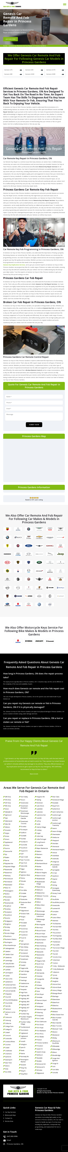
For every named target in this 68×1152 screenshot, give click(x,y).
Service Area (9, 1121)
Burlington (8, 942)
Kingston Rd (40, 797)
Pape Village (40, 988)
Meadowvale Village (40, 883)
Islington (24, 1044)
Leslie (38, 824)
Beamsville (8, 870)
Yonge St (55, 1063)
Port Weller (40, 1037)
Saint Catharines (57, 812)
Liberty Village (41, 827)
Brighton (8, 924)
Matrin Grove (40, 876)
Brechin (7, 918)
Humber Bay (25, 1014)
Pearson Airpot (41, 1000)
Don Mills (8, 1072)
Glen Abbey (24, 947)
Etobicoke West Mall (26, 903)
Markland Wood (41, 863)
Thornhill (55, 951)
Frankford (24, 935)
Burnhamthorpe (10, 945)
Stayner (54, 879)
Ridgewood (40, 1073)
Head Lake (24, 986)
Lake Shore (40, 806)
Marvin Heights (41, 873)
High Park (24, 992)
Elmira (23, 878)
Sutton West (56, 918)
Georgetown (25, 944)
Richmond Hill (41, 1064)
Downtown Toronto (24, 822)
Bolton (7, 894)
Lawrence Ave (41, 815)
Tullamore (55, 972)
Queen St (39, 1049)
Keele (22, 1050)
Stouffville (55, 899)
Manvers (39, 854)
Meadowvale (40, 879)
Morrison (39, 928)
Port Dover (40, 1025)
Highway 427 (25, 1008)
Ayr (6, 854)
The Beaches (56, 924)
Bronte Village (9, 933)
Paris (38, 991)
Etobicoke (24, 899)
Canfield (7, 970)
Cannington (9, 973)
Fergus (23, 917)
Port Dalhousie (41, 1022)
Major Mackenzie (42, 848)
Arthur (7, 845)
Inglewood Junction (24, 1037)
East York (24, 863)
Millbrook (39, 899)
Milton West (40, 905)
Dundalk (23, 836)
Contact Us (8, 1118)
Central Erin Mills (10, 988)
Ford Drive (24, 929)
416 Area (8, 800)
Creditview (8, 1051)
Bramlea (8, 909)
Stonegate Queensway (56, 889)
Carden (7, 976)
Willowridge (56, 1049)
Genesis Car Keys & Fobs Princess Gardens (50, 1092)
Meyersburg (40, 887)
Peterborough (41, 1009)
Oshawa (39, 985)
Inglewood (24, 1033)
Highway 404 (25, 1002)
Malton (38, 851)
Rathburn (39, 1055)
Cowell (7, 1048)
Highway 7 (24, 1011)
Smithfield (55, 856)
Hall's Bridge (25, 971)
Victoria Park (56, 984)
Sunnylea (55, 911)
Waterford (55, 1002)
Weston (54, 1032)
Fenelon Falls (25, 914)
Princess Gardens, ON (15, 1144)
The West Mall (57, 939)
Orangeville (40, 979)
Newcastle (39, 952)
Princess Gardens (42, 1043)
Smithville (55, 859)
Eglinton (23, 872)
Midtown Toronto (42, 896)
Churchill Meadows (11, 1000)
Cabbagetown (9, 948)
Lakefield (39, 809)
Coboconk (8, 1017)
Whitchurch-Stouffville (56, 1042)
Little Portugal (41, 839)
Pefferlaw (39, 1003)
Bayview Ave (9, 863)
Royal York (55, 806)
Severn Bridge (57, 831)
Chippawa (8, 994)
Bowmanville (9, 903)
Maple (38, 857)
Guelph (23, 965)
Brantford (8, 915)
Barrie (7, 860)
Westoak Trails (57, 1029)
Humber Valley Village (25, 1023)
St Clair (54, 873)
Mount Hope (40, 934)
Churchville (8, 1003)
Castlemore (9, 982)
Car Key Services (10, 1112)
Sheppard (55, 840)
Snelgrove (55, 862)
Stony (54, 896)
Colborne (8, 1023)
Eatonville (24, 866)
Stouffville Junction (58, 902)
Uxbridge (55, 978)
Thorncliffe (56, 945)
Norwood (39, 967)
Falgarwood (25, 911)
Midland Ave (40, 893)
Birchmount (9, 879)
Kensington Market (24, 1061)
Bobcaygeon (9, 891)
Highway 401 (25, 999)
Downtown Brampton (24, 807)
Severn (54, 828)
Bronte (7, 930)
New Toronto (41, 949)
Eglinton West (25, 875)
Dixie (6, 1069)
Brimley (7, 927)
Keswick (23, 1065)
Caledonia (8, 957)
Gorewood (24, 953)
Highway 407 (25, 1005)
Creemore (8, 1054)
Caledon (7, 951)
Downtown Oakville (24, 817)
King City (24, 1068)
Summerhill (56, 908)
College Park (9, 1026)
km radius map (34, 460)
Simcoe (54, 853)
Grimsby (23, 962)
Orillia (38, 982)
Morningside (40, 924)
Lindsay (39, 830)
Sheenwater (56, 834)
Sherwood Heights (58, 850)
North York (40, 964)
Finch (22, 920)
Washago (55, 996)
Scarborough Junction (56, 819)
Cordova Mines (10, 1042)
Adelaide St (8, 812)
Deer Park (8, 1063)
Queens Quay (40, 1052)
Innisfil (23, 1041)
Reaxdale (39, 1058)
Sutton (54, 914)
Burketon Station (10, 939)
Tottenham (56, 960)
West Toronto (57, 1026)
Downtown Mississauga (25, 812)
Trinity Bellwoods (58, 969)
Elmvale (23, 881)
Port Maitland (41, 1031)
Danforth (8, 1057)
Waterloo (55, 1005)
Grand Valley (25, 956)
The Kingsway (57, 936)
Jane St (23, 1047)
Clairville (8, 1006)
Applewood (8, 842)
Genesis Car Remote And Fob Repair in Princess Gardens (27, 46)
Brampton (8, 912)
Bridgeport (8, 921)
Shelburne (55, 837)
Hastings (24, 980)
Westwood (55, 1035)
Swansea (55, 921)
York (53, 1067)
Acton (7, 809)
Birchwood (8, 882)
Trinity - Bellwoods (58, 966)
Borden (7, 900)
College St (8, 1029)
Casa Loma (8, 979)
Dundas (23, 839)
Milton (38, 902)
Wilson (54, 1052)
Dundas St (24, 842)
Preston (39, 1040)
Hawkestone (25, 983)
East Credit (24, 857)
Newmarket (40, 955)
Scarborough (56, 815)
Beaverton (8, 873)
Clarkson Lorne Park (10, 1013)
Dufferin (23, 833)
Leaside (39, 818)
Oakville (39, 970)
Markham (39, 860)
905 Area (8, 806)
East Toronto (25, 860)
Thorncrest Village (58, 948)
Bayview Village (10, 867)
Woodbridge (56, 1055)
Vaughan (55, 981)
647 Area (8, 803)
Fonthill (23, 926)
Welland (55, 1012)
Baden (7, 857)
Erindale (23, 893)
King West (24, 1074)
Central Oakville (10, 991)
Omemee (39, 976)
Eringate (23, 896)
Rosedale (55, 803)
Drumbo (23, 827)
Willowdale (55, 1046)
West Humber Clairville (56, 1019)
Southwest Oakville (55, 866)
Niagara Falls (40, 961)
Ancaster (8, 830)
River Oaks (55, 797)
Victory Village (57, 990)
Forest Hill (24, 932)
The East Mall (56, 927)
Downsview (24, 803)
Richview (39, 1070)
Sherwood (55, 847)
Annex (7, 836)
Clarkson (8, 1009)
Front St (23, 938)
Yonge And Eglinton (55, 1059)
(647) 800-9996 (11, 39)
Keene (23, 1053)
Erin (22, 887)
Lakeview (39, 812)
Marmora (39, 870)
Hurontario (24, 1030)
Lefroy (38, 821)
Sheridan (55, 843)
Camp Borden (9, 964)
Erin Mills (24, 890)
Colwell (7, 1032)
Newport (39, 958)
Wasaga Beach (57, 993)
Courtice (8, 1045)
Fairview (23, 908)
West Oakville (56, 1023)
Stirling (54, 885)
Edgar (23, 869)
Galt (22, 941)
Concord (8, 1035)
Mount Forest (41, 931)
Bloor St (7, 888)
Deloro (7, 1066)
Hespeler (24, 989)
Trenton (55, 963)
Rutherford (56, 809)
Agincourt (8, 815)
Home (5, 46)
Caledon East (9, 954)
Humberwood (25, 1027)
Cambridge (8, 961)
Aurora (7, 848)
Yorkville (55, 1073)
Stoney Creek (56, 893)
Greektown (24, 959)
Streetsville (56, 905)
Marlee (38, 867)
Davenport (8, 1060)
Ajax (6, 818)
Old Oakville (40, 973)
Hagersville (24, 968)
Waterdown (56, 999)
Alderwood (8, 821)
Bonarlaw (8, 897)
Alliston (7, 827)
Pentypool (39, 1006)
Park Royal (40, 994)
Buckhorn (8, 936)
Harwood (24, 977)
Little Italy (39, 836)
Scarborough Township (56, 824)
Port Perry (39, 1034)
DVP (22, 854)
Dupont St (24, 851)
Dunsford (24, 848)
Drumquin (24, 830)
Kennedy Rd (25, 1057)
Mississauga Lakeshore (40, 915)
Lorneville (39, 845)
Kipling (38, 800)
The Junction (56, 933)
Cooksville (8, 1039)
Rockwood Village (58, 800)
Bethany (8, 876)
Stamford (55, 876)
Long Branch (40, 842)
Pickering (39, 1012)
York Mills (55, 1070)
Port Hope (39, 1028)
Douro (23, 800)
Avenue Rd (8, 851)
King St (23, 1071)
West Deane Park (58, 1015)
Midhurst (39, 890)
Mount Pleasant (41, 937)
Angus (7, 833)
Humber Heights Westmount (26, 1018)
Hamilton (24, 974)
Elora (22, 884)
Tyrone (54, 975)
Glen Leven (24, 950)
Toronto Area (56, 957)
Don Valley (24, 797)
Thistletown (56, 942)
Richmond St (40, 1067)
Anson (7, 839)
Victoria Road (56, 987)
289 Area (8, 797)
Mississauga (40, 911)
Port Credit (40, 1019)
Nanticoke (39, 943)
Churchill (8, 997)
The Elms (55, 930)
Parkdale (39, 997)
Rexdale (39, 1061)
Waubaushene (57, 1009)
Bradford (8, 906)
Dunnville (24, 845)
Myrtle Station (41, 940)
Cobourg (8, 1020)
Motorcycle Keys (10, 1115)
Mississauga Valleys (40, 920)
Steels (54, 882)
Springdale (55, 870)
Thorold (55, 954)
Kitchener (39, 803)
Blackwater (8, 885)
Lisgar (38, 833)
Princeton (39, 1046)
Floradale (24, 923)
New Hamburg (41, 946)
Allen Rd (7, 824)
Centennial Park (10, 985)
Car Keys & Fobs (12, 7)
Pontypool (39, 1015)
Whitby (54, 1038)
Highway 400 (25, 996)
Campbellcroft (9, 967)
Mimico (38, 908)
